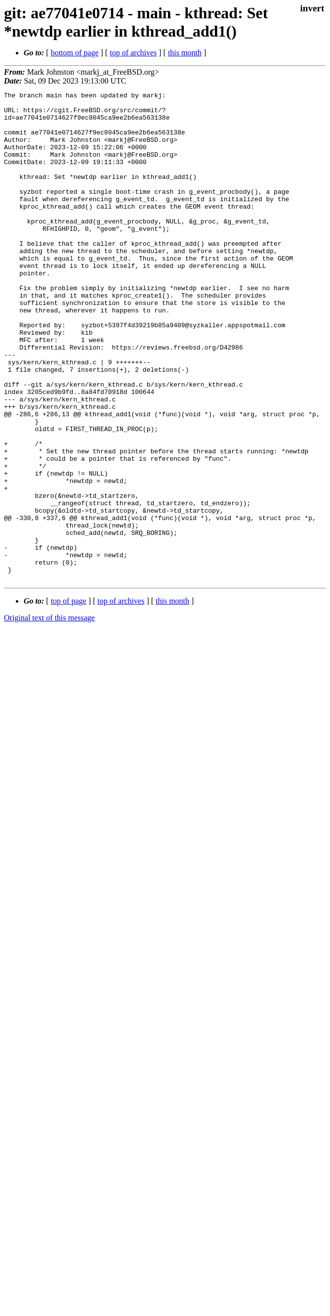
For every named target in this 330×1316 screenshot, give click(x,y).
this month (185, 52)
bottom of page (75, 52)
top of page (68, 699)
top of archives (133, 52)
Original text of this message (49, 715)
